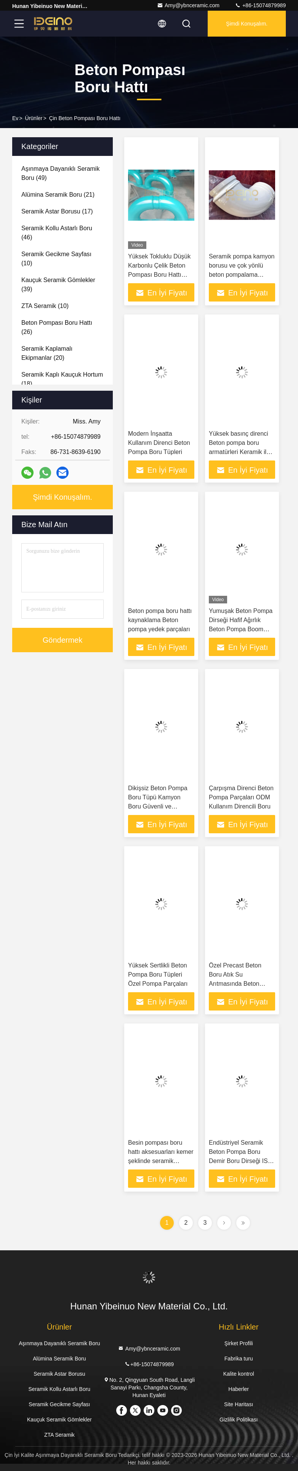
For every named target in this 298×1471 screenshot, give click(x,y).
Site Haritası (238, 1404)
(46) (56, 233)
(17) (57, 211)
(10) (56, 258)
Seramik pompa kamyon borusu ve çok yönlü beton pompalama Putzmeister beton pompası (242, 274)
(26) (56, 327)
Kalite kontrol (238, 1374)
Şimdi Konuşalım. (247, 24)
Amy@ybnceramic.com (188, 5)
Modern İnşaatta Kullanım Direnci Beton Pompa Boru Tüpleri (159, 442)
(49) (60, 173)
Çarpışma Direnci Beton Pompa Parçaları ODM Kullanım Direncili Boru (241, 797)
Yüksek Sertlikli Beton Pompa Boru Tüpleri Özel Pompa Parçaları (158, 974)
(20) (46, 353)
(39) (58, 284)
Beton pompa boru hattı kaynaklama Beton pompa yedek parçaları (160, 620)
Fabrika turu (238, 1359)
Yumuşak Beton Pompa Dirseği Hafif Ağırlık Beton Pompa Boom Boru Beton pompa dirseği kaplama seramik (242, 629)
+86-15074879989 (260, 5)
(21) (58, 194)
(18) (62, 379)
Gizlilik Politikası (238, 1419)
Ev (15, 118)
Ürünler (34, 118)
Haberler (238, 1389)
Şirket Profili (238, 1343)
